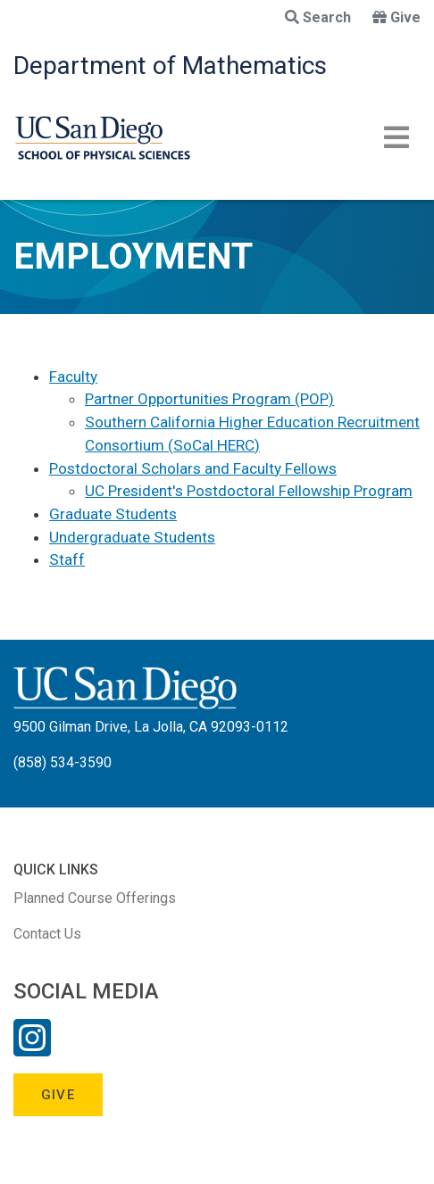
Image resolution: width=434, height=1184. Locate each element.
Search (318, 17)
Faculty (73, 376)
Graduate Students (113, 514)
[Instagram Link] (32, 1049)
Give (396, 17)
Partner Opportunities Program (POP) (209, 399)
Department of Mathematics (170, 65)
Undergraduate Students (132, 537)
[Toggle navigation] (396, 137)
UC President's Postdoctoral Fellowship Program (249, 491)
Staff (67, 559)
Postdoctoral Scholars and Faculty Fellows (193, 468)
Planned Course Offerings (94, 898)
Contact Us (47, 933)
